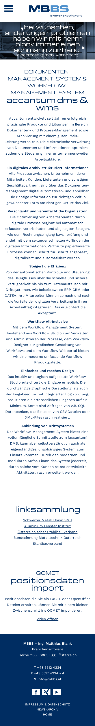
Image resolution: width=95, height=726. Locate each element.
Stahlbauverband (47, 543)
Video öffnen (47, 619)
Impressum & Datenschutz (47, 704)
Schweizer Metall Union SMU (47, 520)
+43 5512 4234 (47, 667)
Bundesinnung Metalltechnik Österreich (47, 538)
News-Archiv (47, 709)
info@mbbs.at (47, 679)
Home (47, 714)
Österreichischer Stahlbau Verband (48, 532)
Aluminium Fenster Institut (47, 526)
